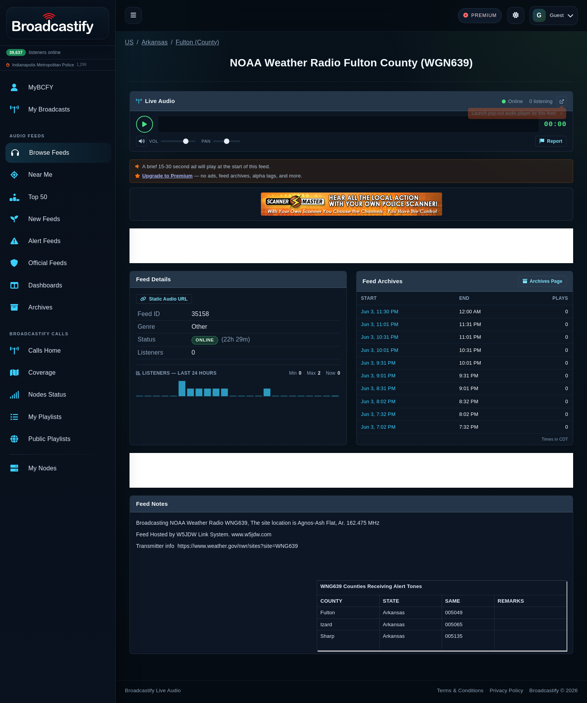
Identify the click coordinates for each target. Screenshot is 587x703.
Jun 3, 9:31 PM (378, 363)
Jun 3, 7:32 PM (378, 414)
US (129, 42)
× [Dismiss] (561, 114)
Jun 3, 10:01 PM (380, 350)
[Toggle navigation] (133, 15)
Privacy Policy (506, 690)
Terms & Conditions (460, 690)
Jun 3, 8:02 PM (378, 401)
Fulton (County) (197, 42)
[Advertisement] (351, 245)
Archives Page (542, 281)
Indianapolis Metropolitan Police (43, 65)
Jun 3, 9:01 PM (378, 376)
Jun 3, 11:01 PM (380, 324)
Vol (153, 141)
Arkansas (154, 42)
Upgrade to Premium (167, 176)
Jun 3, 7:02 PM (378, 427)
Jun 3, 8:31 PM (378, 388)
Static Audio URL (164, 299)
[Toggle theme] (515, 15)
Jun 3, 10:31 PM (380, 337)
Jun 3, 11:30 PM (380, 311)
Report (551, 141)
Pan (206, 141)
